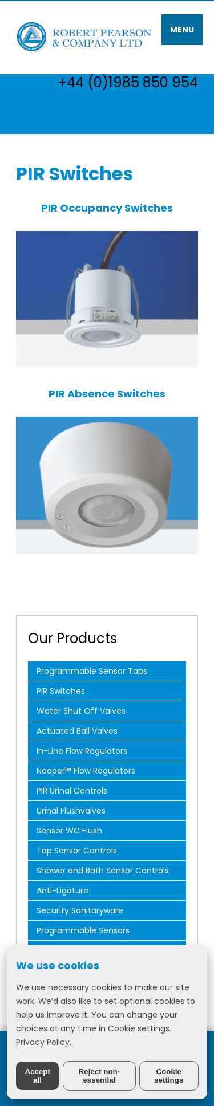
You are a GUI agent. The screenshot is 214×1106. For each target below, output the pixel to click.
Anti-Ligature (62, 890)
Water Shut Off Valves (81, 711)
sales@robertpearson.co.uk (130, 105)
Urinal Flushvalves (71, 810)
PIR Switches (61, 691)
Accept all (37, 1075)
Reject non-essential (99, 1075)
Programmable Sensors (83, 930)
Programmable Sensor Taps (92, 671)
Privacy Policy (43, 1042)
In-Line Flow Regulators (82, 751)
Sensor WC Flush (69, 830)
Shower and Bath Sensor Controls (103, 870)
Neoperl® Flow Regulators (86, 770)
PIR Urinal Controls (72, 790)
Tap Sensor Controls (77, 850)
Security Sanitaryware (80, 910)
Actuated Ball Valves (77, 731)
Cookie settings (168, 1075)
